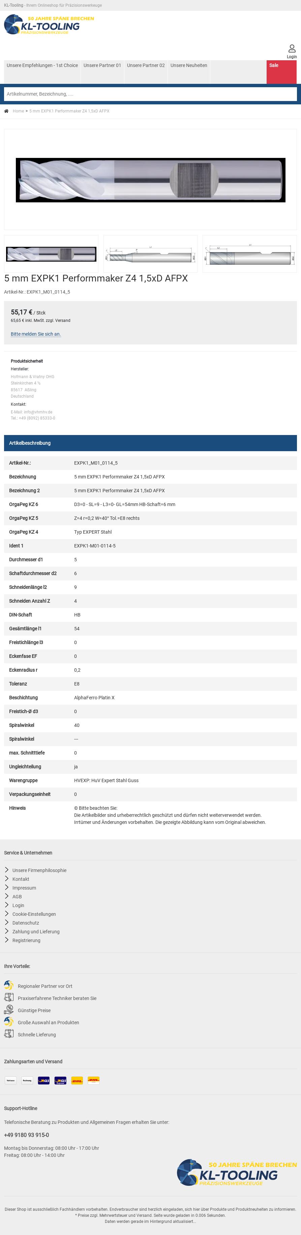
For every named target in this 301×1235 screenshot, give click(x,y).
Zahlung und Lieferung (36, 931)
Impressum (24, 887)
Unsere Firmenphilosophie (39, 870)
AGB (17, 896)
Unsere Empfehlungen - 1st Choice (42, 65)
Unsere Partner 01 (102, 65)
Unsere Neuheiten (189, 65)
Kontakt (20, 878)
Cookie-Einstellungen (34, 913)
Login (18, 905)
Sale (273, 65)
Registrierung (26, 940)
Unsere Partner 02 (146, 65)
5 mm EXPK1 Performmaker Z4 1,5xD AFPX (69, 111)
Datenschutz (25, 922)
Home (14, 111)
